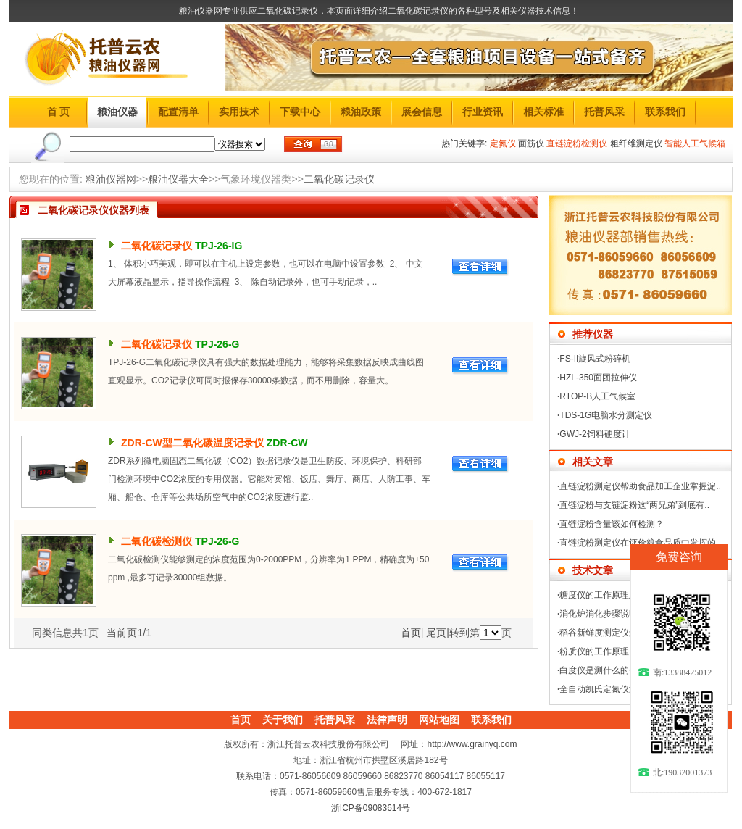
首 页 (58, 111)
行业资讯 (482, 111)
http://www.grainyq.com (472, 744)
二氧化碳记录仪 (339, 179)
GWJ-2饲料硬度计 (594, 434)
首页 (411, 632)
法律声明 (387, 719)
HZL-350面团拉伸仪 (598, 377)
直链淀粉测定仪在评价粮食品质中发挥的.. (640, 543)
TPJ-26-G (217, 344)
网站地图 (439, 719)
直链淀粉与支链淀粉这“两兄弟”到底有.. (634, 505)
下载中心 (300, 111)
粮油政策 (361, 111)
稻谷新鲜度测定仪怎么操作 (611, 633)
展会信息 (421, 111)
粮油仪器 (117, 111)
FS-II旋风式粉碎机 (594, 359)
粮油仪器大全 (178, 179)
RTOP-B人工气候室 (597, 396)
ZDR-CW (287, 443)
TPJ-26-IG (218, 245)
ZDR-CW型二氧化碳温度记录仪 (192, 443)
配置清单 (178, 111)
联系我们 (665, 111)
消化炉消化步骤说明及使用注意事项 (629, 614)
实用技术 (239, 111)
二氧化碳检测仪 (156, 541)
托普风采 (604, 111)
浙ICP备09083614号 (370, 808)
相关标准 (543, 111)
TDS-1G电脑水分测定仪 (605, 415)
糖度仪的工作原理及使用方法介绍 (624, 595)
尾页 (436, 632)
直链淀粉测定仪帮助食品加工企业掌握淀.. (640, 486)
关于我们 (282, 719)
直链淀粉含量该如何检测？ (611, 524)
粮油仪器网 (111, 179)
